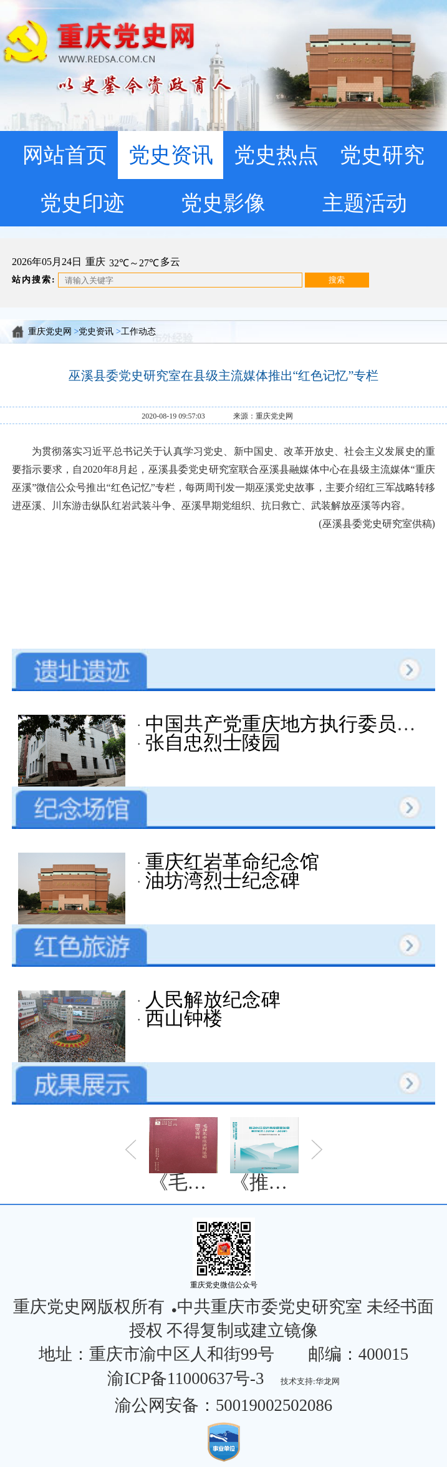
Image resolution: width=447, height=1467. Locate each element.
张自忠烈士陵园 (210, 742)
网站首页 (64, 155)
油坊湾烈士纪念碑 (220, 880)
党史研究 (382, 155)
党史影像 (223, 203)
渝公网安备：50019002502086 (223, 1405)
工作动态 (138, 331)
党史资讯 (170, 155)
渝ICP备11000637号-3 (185, 1378)
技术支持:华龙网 (310, 1381)
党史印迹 (82, 203)
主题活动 (364, 203)
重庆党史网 (50, 331)
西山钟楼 (181, 1018)
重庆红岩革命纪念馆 (229, 862)
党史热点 (276, 155)
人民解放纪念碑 (210, 999)
